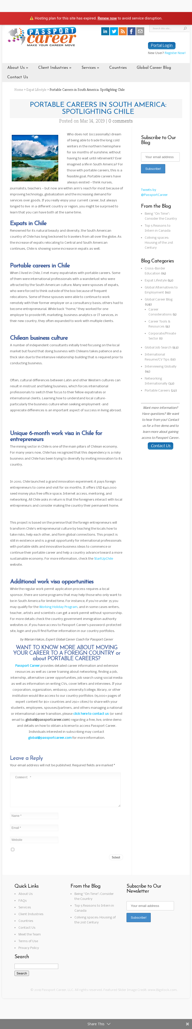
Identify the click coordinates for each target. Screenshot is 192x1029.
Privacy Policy (28, 954)
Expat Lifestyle (36, 89)
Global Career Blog (154, 68)
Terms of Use (28, 947)
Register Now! (175, 53)
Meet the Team (29, 940)
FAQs (22, 906)
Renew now (107, 18)
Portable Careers (157, 390)
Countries (118, 68)
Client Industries (53, 68)
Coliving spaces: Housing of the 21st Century (159, 242)
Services (89, 68)
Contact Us (17, 77)
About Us (16, 68)
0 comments (120, 121)
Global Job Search (158, 347)
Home (18, 89)
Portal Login (161, 46)
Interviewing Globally (160, 366)
